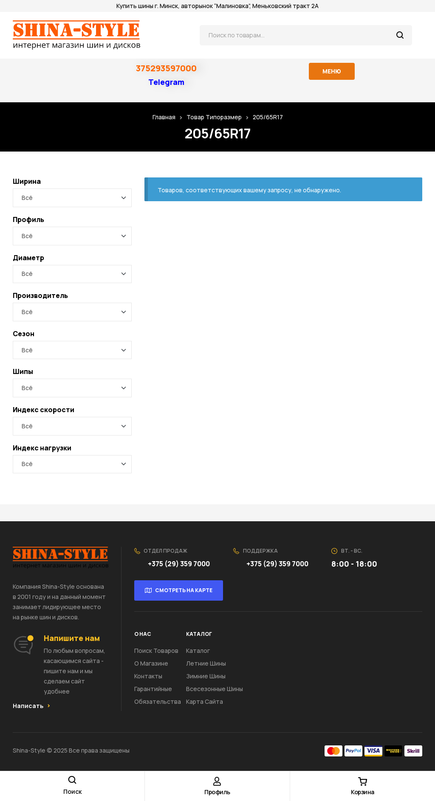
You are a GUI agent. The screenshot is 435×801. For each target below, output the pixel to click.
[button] (31, 706)
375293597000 (166, 68)
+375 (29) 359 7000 (179, 563)
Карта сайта (204, 701)
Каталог (198, 650)
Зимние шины (206, 676)
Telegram (166, 82)
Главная (164, 117)
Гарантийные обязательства (157, 695)
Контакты (148, 676)
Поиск (400, 35)
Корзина (362, 792)
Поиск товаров (156, 650)
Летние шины (206, 663)
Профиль (217, 792)
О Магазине (151, 663)
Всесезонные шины (214, 689)
